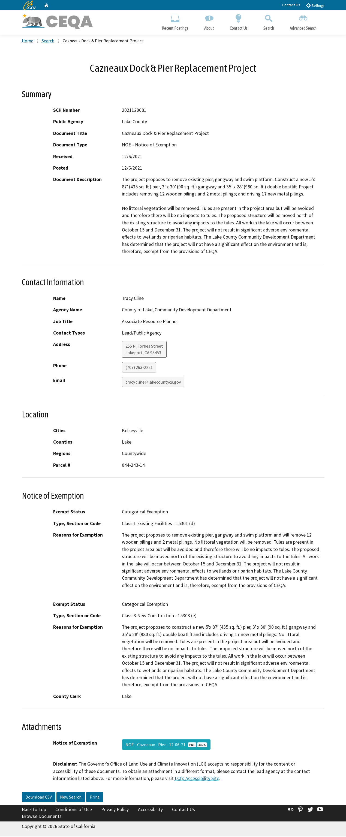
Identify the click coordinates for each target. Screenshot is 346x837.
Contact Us (291, 4)
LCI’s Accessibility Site (197, 779)
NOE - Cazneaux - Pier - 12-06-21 (166, 745)
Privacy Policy (115, 810)
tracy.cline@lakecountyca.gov (153, 382)
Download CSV (38, 797)
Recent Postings (175, 21)
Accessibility (150, 810)
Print (95, 797)
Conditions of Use (73, 810)
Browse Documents (42, 817)
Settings (315, 5)
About (209, 21)
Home (27, 41)
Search (269, 21)
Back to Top (34, 810)
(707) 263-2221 (139, 368)
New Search (71, 797)
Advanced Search (303, 21)
